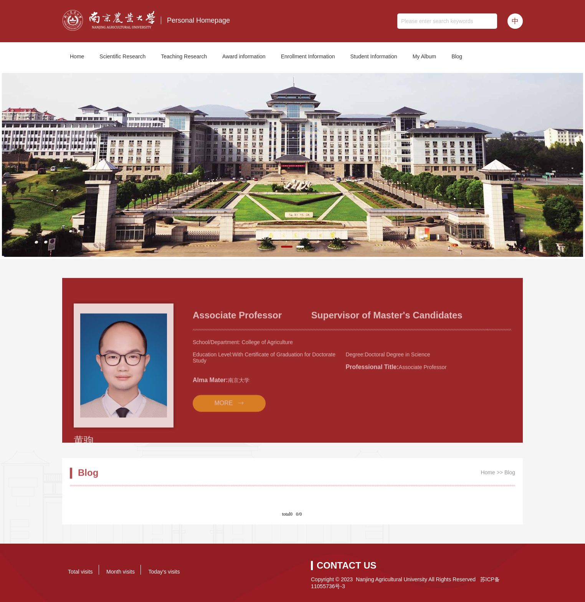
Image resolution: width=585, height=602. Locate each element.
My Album (424, 56)
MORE (223, 424)
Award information (244, 56)
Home (77, 56)
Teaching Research (184, 56)
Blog (456, 56)
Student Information (373, 56)
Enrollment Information (308, 56)
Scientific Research (122, 56)
